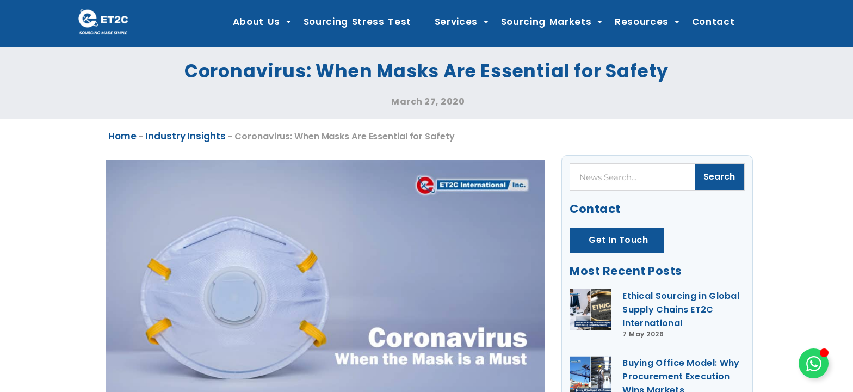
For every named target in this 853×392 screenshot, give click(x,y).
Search (719, 176)
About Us (262, 21)
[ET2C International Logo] (103, 21)
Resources (647, 21)
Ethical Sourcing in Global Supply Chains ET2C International (680, 309)
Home (122, 136)
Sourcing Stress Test (358, 21)
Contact (713, 21)
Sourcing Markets (552, 21)
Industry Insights (185, 136)
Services (462, 21)
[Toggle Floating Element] (814, 363)
